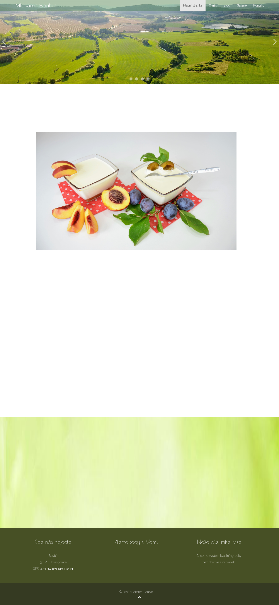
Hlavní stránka (192, 5)
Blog (226, 5)
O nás (213, 5)
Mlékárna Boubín (35, 5)
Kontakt (258, 5)
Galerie (242, 5)
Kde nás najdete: (53, 542)
